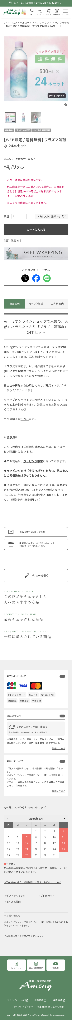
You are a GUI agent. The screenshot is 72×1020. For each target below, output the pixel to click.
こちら (25, 419)
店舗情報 (39, 1000)
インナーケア (42, 22)
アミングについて (16, 1000)
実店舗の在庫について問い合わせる (41, 544)
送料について (14, 716)
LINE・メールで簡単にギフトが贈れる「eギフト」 (38, 3)
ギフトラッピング (16, 895)
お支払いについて (16, 676)
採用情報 (57, 1000)
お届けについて (15, 761)
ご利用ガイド (47, 895)
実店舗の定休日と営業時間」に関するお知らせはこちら (33, 882)
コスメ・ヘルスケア (21, 22)
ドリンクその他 (60, 22)
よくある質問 (13, 901)
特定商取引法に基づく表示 (50, 1006)
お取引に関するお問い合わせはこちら (25, 935)
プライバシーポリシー (22, 1006)
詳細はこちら (58, 748)
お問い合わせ (13, 915)
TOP (4, 22)
